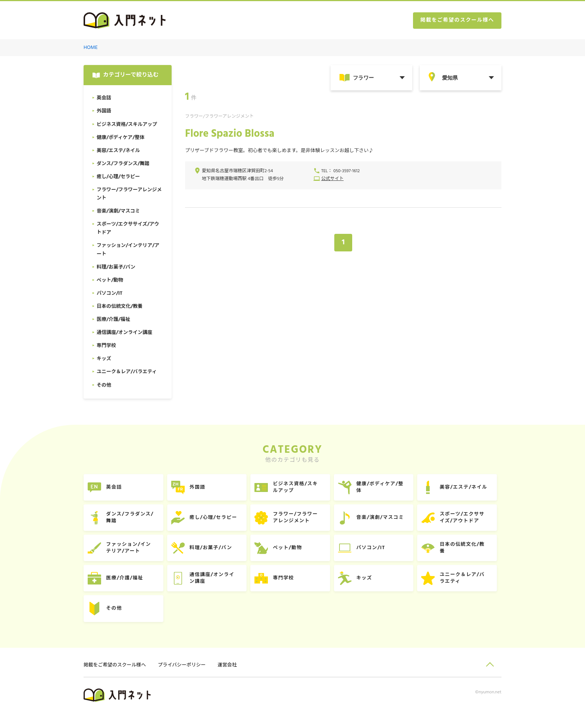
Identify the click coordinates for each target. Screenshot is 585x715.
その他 (115, 610)
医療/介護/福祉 (125, 580)
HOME (91, 48)
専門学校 (286, 580)
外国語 (199, 488)
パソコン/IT (374, 549)
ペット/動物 (290, 549)
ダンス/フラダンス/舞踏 (131, 518)
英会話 (115, 488)
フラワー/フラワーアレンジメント (298, 518)
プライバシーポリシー (183, 667)
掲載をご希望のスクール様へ (456, 20)
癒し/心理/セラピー (215, 518)
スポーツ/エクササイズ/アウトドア (466, 518)
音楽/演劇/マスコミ (384, 518)
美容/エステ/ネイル (468, 488)
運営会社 (228, 667)
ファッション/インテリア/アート (129, 549)
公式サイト (332, 179)
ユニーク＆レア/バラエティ (466, 579)
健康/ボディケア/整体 (383, 487)
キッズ (368, 580)
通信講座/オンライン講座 (214, 579)
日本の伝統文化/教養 (466, 549)
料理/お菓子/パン (212, 549)
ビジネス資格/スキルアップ (298, 487)
